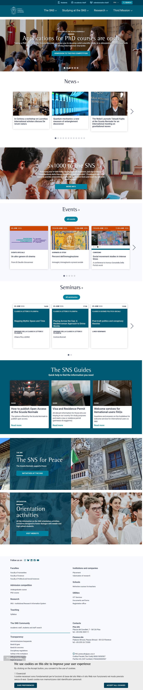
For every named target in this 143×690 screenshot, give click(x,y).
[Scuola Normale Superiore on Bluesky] (28, 559)
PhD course (15, 592)
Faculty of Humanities (19, 572)
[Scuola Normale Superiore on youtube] (38, 559)
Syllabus (13, 614)
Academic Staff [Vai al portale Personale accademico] (80, 3)
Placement (77, 572)
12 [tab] (84, 139)
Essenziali (21, 673)
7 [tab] (71, 139)
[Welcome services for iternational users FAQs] (112, 406)
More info (71, 187)
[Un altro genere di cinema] (29, 247)
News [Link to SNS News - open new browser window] (71, 82)
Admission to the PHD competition (71, 53)
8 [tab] (73, 139)
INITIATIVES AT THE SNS (32, 475)
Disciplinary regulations (19, 651)
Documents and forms (82, 600)
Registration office (80, 603)
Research (99, 10)
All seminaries (71, 299)
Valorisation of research (82, 575)
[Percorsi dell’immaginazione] (70, 247)
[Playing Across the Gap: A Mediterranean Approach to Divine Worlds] (70, 328)
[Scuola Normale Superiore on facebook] (34, 559)
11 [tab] (81, 139)
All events (71, 220)
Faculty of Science (17, 575)
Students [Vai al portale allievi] (64, 3)
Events (70, 211)
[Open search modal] (127, 2)
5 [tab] (75, 68)
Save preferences (25, 685)
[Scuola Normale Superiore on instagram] (25, 559)
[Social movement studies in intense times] (111, 249)
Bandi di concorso (17, 648)
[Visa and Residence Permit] (70, 406)
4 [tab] (72, 68)
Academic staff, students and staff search (27, 628)
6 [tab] (77, 68)
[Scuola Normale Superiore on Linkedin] (31, 559)
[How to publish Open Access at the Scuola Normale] (29, 406)
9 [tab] (76, 139)
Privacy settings (15, 658)
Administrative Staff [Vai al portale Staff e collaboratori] (101, 3)
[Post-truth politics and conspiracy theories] (109, 326)
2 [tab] (67, 68)
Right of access (16, 661)
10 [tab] (79, 139)
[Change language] (118, 3)
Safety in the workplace (19, 654)
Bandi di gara (15, 645)
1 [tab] (64, 68)
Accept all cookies (116, 685)
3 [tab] (69, 68)
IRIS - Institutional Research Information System (29, 603)
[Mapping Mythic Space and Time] (31, 328)
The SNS (49, 10)
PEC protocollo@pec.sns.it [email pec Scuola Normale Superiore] (85, 654)
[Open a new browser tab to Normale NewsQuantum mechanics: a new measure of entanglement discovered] (70, 111)
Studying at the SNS (74, 10)
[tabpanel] (71, 45)
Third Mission (121, 10)
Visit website (32, 535)
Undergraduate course (19, 589)
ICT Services (77, 597)
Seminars (71, 290)
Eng (116, 2)
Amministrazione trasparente (22, 641)
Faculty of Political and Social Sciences (25, 578)
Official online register (19, 657)
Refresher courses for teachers (85, 586)
